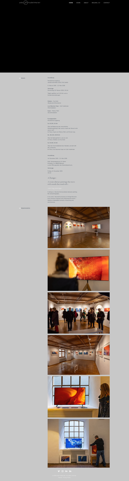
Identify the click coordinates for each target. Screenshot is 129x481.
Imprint (60, 477)
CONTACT (107, 3)
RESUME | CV (96, 3)
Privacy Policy (67, 477)
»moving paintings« (55, 188)
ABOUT (86, 3)
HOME (71, 3)
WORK (78, 3)
